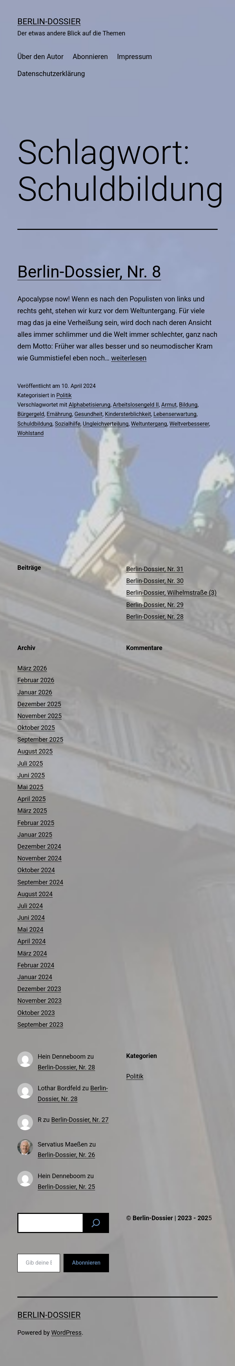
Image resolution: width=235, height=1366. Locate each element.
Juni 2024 (31, 917)
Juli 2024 (30, 905)
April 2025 (31, 798)
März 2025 (32, 810)
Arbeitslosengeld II (136, 404)
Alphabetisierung (89, 404)
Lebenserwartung (174, 414)
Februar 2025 (35, 822)
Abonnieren (90, 56)
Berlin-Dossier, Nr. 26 (66, 1154)
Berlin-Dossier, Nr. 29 (155, 604)
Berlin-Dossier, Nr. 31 (155, 569)
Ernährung (59, 414)
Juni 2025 (31, 775)
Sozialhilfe (67, 423)
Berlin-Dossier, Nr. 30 (155, 580)
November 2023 (39, 1000)
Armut (169, 404)
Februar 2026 (35, 680)
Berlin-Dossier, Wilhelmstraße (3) (171, 592)
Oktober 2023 (36, 1012)
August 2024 (35, 894)
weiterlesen (128, 358)
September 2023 (40, 1024)
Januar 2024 (34, 977)
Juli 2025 (30, 763)
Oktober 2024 (36, 870)
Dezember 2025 (39, 704)
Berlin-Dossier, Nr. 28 (155, 616)
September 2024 (40, 882)
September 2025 (40, 739)
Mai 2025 (30, 787)
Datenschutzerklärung (51, 73)
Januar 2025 (34, 834)
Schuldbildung (34, 423)
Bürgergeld (30, 414)
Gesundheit (88, 414)
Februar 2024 (35, 965)
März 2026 (32, 668)
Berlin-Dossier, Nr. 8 (89, 272)
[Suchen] (96, 1223)
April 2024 (31, 941)
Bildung (188, 404)
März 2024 (32, 953)
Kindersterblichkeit (128, 414)
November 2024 (39, 858)
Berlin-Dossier (49, 21)
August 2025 (35, 751)
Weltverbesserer (189, 423)
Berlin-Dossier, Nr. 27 (79, 1119)
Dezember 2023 (39, 988)
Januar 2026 (34, 692)
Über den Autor (40, 56)
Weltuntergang (149, 423)
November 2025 (39, 715)
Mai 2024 (30, 929)
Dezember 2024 (39, 846)
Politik (64, 395)
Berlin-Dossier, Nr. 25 (66, 1186)
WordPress (66, 1332)
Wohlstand (30, 433)
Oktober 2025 (36, 727)
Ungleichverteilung (105, 423)
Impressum (134, 56)
